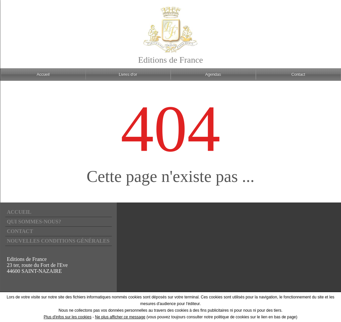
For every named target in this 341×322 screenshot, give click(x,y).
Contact (20, 231)
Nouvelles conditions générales (58, 241)
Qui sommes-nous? (34, 221)
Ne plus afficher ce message (120, 317)
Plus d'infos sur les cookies (67, 317)
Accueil (19, 212)
